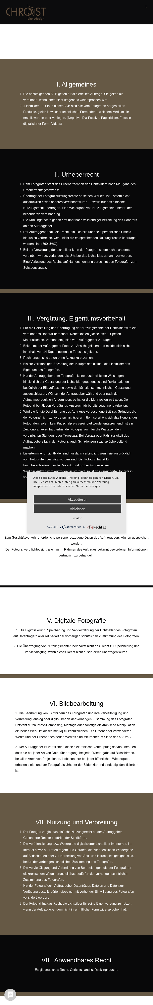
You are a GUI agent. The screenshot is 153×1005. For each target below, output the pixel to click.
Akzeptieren (77, 499)
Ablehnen (77, 508)
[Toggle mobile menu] (146, 6)
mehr (77, 518)
